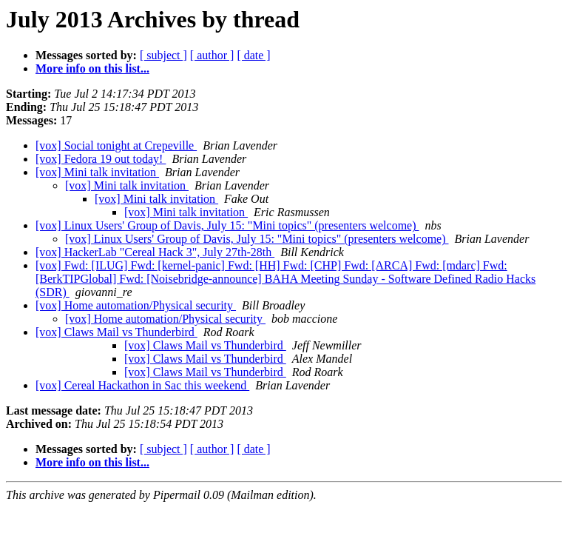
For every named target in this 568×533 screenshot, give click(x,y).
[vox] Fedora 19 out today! (101, 158)
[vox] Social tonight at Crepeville (116, 145)
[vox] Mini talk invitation (97, 172)
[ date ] (253, 55)
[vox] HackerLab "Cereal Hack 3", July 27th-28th (155, 252)
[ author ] (212, 55)
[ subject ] (163, 55)
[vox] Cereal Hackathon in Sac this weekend (142, 385)
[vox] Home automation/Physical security (136, 305)
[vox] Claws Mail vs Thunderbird (116, 332)
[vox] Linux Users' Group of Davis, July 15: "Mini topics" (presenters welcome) (227, 225)
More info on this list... (92, 68)
